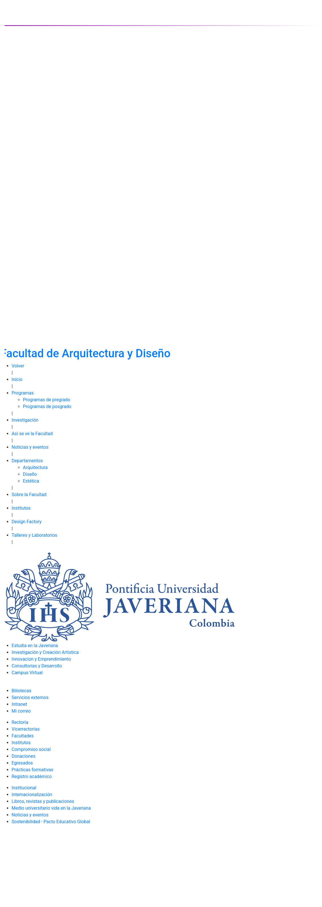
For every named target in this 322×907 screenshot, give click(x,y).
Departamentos (27, 460)
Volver (18, 366)
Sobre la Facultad (29, 494)
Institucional (24, 787)
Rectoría (20, 722)
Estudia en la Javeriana (35, 645)
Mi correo (21, 711)
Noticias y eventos (30, 447)
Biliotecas (21, 690)
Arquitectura (35, 467)
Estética (31, 481)
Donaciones (23, 756)
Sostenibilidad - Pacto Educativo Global (51, 821)
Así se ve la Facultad (32, 433)
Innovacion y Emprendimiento (41, 659)
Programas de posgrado (47, 406)
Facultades (23, 736)
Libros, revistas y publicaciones (43, 801)
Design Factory (27, 521)
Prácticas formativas (32, 769)
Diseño (30, 474)
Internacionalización (32, 794)
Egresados (22, 763)
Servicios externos (30, 697)
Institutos (21, 508)
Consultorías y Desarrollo (37, 666)
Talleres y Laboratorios (34, 535)
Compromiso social (31, 749)
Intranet (19, 704)
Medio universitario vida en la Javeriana (51, 808)
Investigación (25, 420)
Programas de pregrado (46, 399)
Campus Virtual (27, 672)
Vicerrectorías (26, 729)
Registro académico (32, 776)
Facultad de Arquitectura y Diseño (85, 353)
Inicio (17, 379)
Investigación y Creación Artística (45, 652)
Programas (23, 393)
